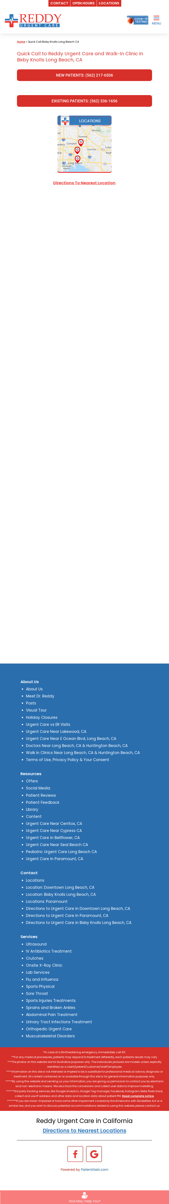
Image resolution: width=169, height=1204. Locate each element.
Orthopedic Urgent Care (49, 1029)
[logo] (34, 20)
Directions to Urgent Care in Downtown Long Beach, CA (78, 908)
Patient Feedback (42, 802)
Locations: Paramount (47, 901)
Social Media (38, 788)
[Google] (94, 1153)
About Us (34, 689)
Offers (32, 781)
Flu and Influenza (42, 979)
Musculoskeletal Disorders (50, 1036)
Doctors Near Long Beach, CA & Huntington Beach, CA (77, 745)
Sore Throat (37, 993)
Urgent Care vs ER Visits (48, 724)
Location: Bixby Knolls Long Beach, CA (61, 894)
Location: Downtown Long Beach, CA (60, 887)
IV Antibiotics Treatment (49, 951)
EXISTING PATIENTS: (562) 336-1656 (84, 101)
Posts (31, 703)
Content (34, 816)
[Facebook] (75, 1153)
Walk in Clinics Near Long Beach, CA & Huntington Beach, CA (83, 752)
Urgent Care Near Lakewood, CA (56, 731)
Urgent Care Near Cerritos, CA (54, 823)
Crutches (34, 958)
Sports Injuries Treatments (51, 1000)
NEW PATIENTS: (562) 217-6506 (84, 75)
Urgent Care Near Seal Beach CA (57, 844)
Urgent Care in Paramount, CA (54, 858)
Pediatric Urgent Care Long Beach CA (61, 851)
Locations (35, 880)
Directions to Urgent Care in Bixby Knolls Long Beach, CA (78, 922)
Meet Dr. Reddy (40, 696)
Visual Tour (36, 710)
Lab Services (38, 972)
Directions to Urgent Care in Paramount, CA (67, 915)
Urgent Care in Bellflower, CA (53, 837)
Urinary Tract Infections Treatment (59, 1022)
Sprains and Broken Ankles (50, 1007)
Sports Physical (40, 986)
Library (32, 809)
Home (21, 42)
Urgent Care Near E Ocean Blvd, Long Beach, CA (71, 738)
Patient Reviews (41, 795)
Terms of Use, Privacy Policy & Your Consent (67, 759)
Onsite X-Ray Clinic (44, 965)
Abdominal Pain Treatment (51, 1014)
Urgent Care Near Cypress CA (54, 830)
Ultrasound (36, 944)
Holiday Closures (41, 717)
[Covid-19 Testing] (137, 20)
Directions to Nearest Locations (84, 1130)
